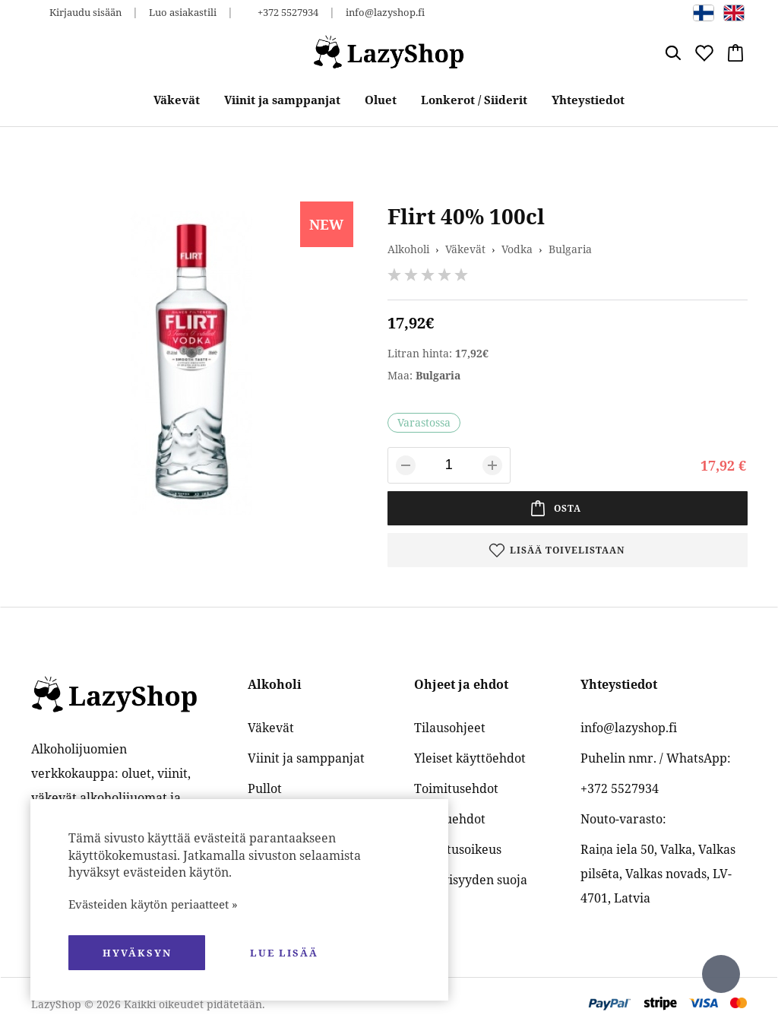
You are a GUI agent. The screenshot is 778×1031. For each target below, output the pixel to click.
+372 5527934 (288, 12)
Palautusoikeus (457, 849)
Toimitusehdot (456, 788)
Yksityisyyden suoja (470, 879)
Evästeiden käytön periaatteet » (153, 904)
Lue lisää (284, 953)
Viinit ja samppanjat (282, 99)
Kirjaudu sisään (85, 12)
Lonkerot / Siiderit (474, 99)
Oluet (381, 99)
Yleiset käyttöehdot (470, 758)
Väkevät (176, 99)
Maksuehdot (449, 819)
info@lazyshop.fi (385, 12)
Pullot (265, 788)
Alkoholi (408, 249)
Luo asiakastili (183, 12)
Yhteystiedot (588, 99)
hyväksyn (137, 953)
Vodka (517, 249)
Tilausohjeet (449, 727)
